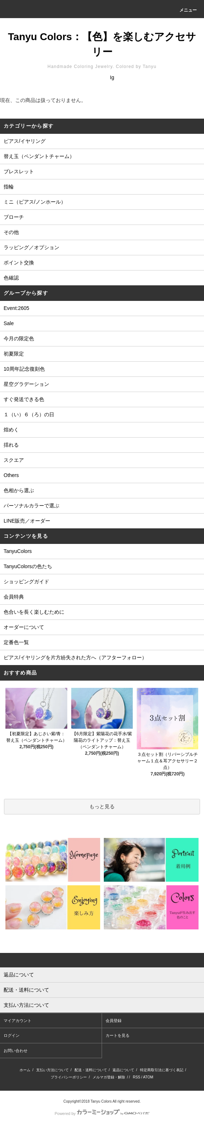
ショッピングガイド (26, 581)
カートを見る (117, 1035)
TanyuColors (18, 551)
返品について (123, 1070)
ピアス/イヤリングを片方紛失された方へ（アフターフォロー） (75, 657)
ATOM (148, 1077)
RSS (136, 1077)
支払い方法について (52, 1070)
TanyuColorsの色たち (28, 566)
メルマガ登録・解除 (109, 1077)
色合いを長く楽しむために (34, 612)
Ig (112, 77)
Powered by (102, 1113)
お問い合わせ (15, 1050)
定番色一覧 (16, 642)
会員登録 (114, 1020)
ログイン (12, 1035)
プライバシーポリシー (69, 1077)
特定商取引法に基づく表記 (161, 1070)
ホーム (25, 1070)
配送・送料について (91, 1070)
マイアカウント (17, 1020)
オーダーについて (24, 627)
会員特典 (14, 597)
